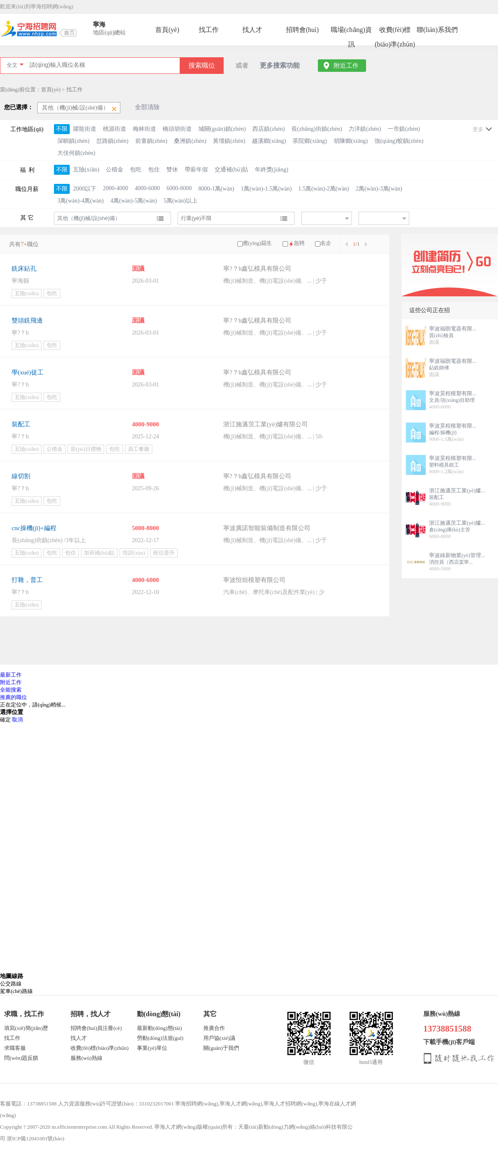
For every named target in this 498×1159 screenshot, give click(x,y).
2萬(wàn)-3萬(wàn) (379, 189)
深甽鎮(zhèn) (73, 141)
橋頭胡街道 (177, 129)
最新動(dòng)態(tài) (159, 1028)
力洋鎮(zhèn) (365, 129)
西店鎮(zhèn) (268, 129)
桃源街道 (114, 129)
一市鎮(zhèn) (404, 129)
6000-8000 (179, 188)
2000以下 (84, 189)
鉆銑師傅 (439, 368)
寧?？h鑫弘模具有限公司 (257, 476)
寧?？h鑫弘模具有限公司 (257, 372)
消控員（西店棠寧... (451, 562)
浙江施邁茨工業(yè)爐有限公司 (265, 424)
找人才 (252, 29)
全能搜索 (11, 690)
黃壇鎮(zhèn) (229, 141)
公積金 (114, 169)
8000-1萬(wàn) (216, 189)
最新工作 (11, 675)
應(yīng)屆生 (257, 243)
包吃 (136, 169)
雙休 (172, 169)
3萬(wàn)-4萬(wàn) (80, 201)
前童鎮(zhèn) (151, 141)
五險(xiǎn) (86, 169)
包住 (154, 169)
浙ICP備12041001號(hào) (35, 1138)
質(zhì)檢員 (441, 335)
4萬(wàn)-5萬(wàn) (133, 201)
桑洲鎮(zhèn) (190, 141)
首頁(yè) (167, 29)
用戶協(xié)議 (219, 1038)
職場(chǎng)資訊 (351, 31)
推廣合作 (214, 1028)
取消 (17, 719)
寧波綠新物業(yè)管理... (457, 555)
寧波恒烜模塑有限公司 (254, 580)
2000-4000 (115, 188)
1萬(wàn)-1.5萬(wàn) (266, 189)
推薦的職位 (13, 697)
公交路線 (11, 984)
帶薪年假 (196, 169)
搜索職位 (201, 65)
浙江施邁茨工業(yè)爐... (457, 490)
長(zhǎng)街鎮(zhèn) (316, 129)
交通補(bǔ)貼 (231, 169)
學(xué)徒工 (28, 372)
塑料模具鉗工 (444, 465)
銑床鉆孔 (24, 268)
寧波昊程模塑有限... (452, 393)
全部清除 (147, 107)
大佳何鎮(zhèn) (76, 153)
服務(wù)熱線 (87, 1058)
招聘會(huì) (302, 29)
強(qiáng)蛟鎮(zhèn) (398, 141)
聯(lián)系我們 (437, 29)
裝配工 (21, 424)
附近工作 (346, 65)
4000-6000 (147, 188)
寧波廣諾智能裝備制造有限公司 (266, 528)
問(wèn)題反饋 (21, 1058)
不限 (62, 129)
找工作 (209, 29)
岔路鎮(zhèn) (112, 141)
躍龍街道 (84, 129)
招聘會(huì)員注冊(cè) (96, 1028)
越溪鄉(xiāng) (269, 141)
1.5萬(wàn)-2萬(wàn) (323, 189)
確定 (5, 719)
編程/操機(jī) (442, 432)
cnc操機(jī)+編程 (34, 528)
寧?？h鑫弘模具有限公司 (257, 268)
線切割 (21, 476)
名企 (325, 243)
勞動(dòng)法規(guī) (160, 1038)
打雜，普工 (27, 580)
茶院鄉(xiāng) (310, 141)
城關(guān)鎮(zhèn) (222, 129)
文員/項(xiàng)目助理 (452, 400)
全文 (12, 65)
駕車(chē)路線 (16, 991)
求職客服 (15, 1048)
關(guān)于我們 (221, 1048)
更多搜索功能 (280, 65)
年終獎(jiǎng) (271, 169)
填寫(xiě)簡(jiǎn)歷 (26, 1028)
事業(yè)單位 (152, 1048)
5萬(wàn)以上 (181, 201)
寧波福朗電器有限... (452, 328)
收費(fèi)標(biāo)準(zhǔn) (395, 31)
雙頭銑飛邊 (27, 320)
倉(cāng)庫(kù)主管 (449, 530)
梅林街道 (144, 129)
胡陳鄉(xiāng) (351, 141)
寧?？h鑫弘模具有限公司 (257, 320)
